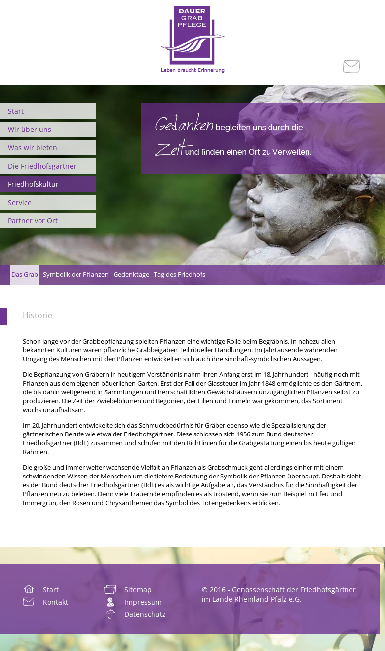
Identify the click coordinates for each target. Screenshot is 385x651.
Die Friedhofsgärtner (42, 166)
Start (16, 111)
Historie (37, 315)
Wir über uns (29, 129)
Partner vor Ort (33, 220)
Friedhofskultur (33, 184)
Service (20, 202)
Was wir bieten (32, 147)
